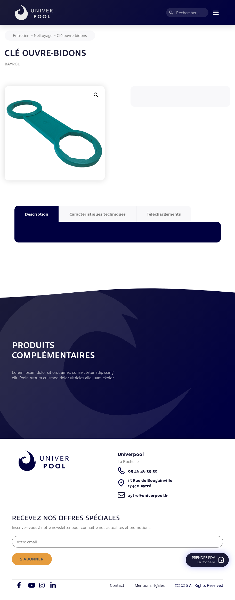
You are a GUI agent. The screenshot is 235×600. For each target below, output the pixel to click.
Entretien (21, 35)
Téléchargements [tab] (164, 214)
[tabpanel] (118, 232)
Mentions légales (150, 585)
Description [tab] (36, 214)
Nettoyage (43, 35)
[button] (216, 12)
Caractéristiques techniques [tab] (97, 214)
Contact (117, 585)
